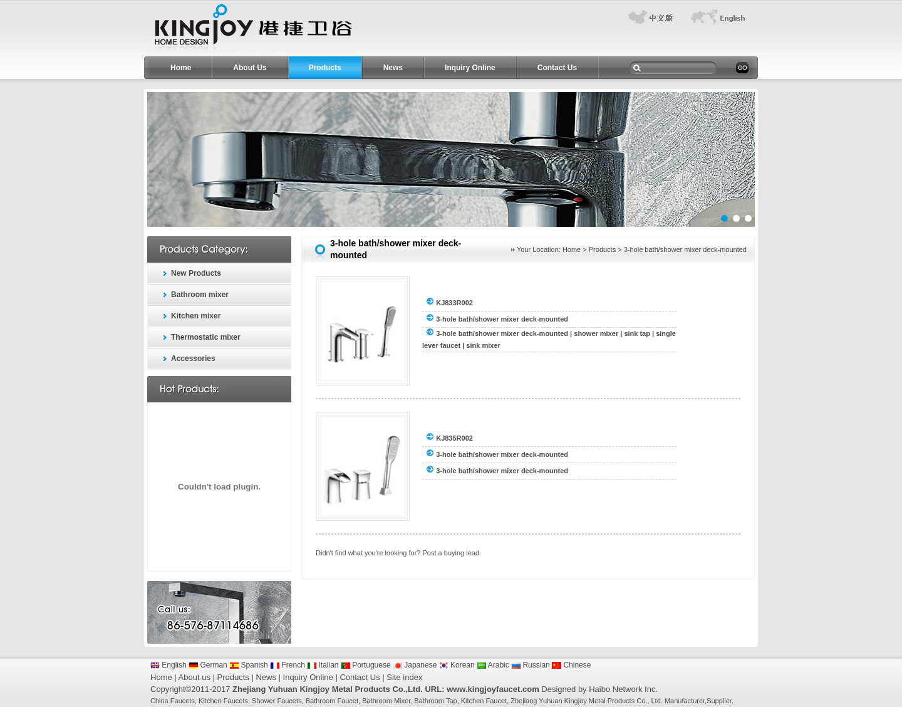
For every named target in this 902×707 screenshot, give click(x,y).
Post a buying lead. (452, 553)
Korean (457, 665)
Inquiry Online (470, 67)
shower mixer (596, 333)
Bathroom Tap (435, 700)
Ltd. (656, 700)
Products (325, 67)
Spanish (248, 665)
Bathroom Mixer (386, 700)
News (393, 67)
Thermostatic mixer (206, 337)
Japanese (415, 665)
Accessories (193, 358)
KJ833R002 (454, 302)
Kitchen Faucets (223, 700)
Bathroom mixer (200, 294)
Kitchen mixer (195, 316)
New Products (196, 273)
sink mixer (483, 345)
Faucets (182, 700)
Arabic (493, 665)
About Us (249, 67)
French (287, 665)
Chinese (571, 665)
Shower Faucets (276, 700)
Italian (322, 665)
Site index (404, 677)
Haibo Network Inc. (623, 689)
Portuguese (366, 665)
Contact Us (557, 67)
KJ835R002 (454, 438)
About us (194, 677)
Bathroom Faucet (332, 700)
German (208, 665)
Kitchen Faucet (484, 700)
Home (180, 67)
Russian (530, 665)
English (168, 665)
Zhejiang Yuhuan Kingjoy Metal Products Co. (579, 700)
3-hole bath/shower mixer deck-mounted (502, 319)
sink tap (637, 333)
